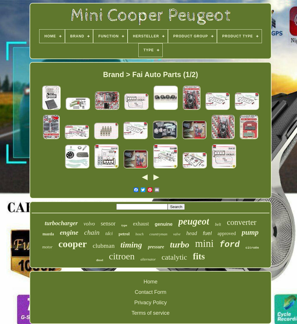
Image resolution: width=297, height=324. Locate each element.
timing (131, 244)
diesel (99, 260)
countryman (158, 234)
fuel (207, 233)
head (191, 233)
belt (218, 224)
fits (199, 256)
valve (176, 234)
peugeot (193, 221)
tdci (109, 233)
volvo (89, 224)
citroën (252, 248)
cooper (72, 244)
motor (47, 247)
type (124, 225)
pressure (156, 246)
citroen (122, 256)
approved (227, 233)
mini (204, 243)
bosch (139, 234)
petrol (124, 234)
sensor (108, 223)
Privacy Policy (150, 302)
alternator (148, 259)
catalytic (174, 257)
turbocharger (61, 223)
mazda (48, 234)
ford (230, 245)
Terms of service (150, 313)
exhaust (141, 224)
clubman (104, 245)
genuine (164, 224)
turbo (179, 244)
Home (150, 282)
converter (241, 222)
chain (91, 232)
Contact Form (150, 292)
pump (250, 232)
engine (69, 232)
